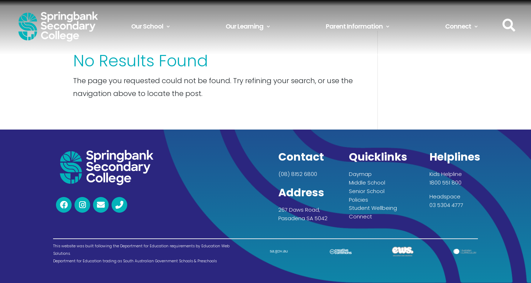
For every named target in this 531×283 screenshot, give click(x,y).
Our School (147, 26)
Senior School (367, 191)
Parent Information (354, 26)
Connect (458, 26)
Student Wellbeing (373, 208)
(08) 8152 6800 (297, 174)
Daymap (360, 174)
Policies (358, 199)
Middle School (367, 182)
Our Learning (244, 26)
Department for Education (77, 261)
